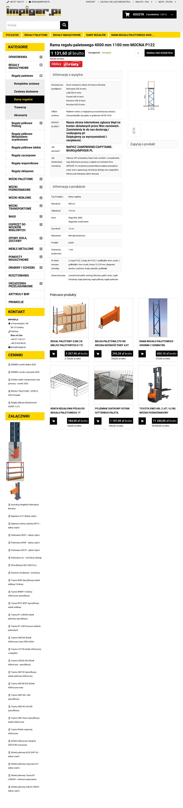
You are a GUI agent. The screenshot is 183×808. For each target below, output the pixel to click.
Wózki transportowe (20, 207)
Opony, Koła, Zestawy (18, 239)
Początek (12, 35)
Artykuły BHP (19, 294)
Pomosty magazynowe (19, 258)
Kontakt (90, 2)
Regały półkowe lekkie (26, 147)
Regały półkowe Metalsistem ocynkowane (22, 136)
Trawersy (20, 107)
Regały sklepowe (23, 171)
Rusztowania (19, 275)
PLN (144, 2)
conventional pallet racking (80, 275)
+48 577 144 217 (15, 2)
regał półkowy (97, 279)
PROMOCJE (16, 302)
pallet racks (107, 275)
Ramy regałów (96, 35)
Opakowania (18, 57)
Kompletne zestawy (26, 83)
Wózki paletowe (21, 179)
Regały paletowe (35, 35)
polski (167, 2)
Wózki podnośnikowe (20, 188)
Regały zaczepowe (24, 155)
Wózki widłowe (20, 197)
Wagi (12, 216)
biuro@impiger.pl (39, 2)
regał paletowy (84, 279)
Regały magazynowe (67, 35)
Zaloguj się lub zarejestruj (115, 2)
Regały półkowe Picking (22, 124)
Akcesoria (20, 115)
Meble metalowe (21, 249)
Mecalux (97, 275)
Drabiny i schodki (22, 267)
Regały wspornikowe (25, 163)
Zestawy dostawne (26, 91)
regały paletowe (111, 279)
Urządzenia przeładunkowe (21, 285)
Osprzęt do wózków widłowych (17, 227)
